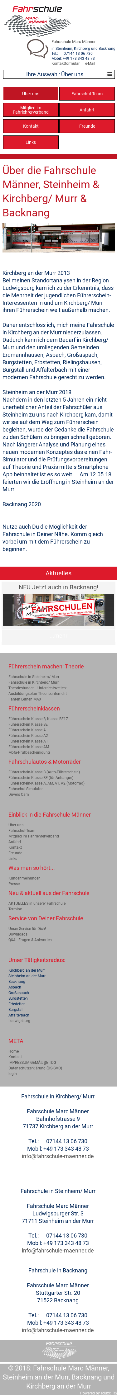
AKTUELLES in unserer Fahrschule (37, 903)
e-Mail (90, 63)
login (12, 1074)
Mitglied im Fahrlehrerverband (33, 836)
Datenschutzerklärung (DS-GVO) (35, 1068)
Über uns (15, 825)
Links (12, 858)
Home (13, 1051)
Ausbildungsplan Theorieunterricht (37, 693)
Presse (14, 884)
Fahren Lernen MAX (24, 699)
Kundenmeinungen (24, 878)
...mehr (58, 635)
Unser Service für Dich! (27, 929)
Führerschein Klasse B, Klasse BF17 (38, 719)
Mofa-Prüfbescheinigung (29, 752)
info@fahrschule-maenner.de (58, 1156)
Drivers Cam (18, 794)
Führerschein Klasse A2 (28, 735)
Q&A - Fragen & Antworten (30, 940)
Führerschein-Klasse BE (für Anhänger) (40, 778)
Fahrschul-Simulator (25, 789)
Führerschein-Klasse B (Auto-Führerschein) (44, 772)
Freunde (15, 853)
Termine (15, 909)
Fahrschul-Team (22, 830)
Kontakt (15, 847)
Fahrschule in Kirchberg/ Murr (33, 682)
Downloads (17, 934)
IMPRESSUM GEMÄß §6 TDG (32, 1062)
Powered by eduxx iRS (98, 1393)
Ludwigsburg (19, 1021)
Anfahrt (14, 842)
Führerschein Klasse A (27, 730)
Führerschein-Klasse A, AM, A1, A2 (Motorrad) (46, 783)
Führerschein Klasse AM (28, 747)
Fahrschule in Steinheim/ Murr (33, 677)
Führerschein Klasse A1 (28, 741)
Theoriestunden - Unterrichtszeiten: (37, 688)
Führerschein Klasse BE (28, 724)
